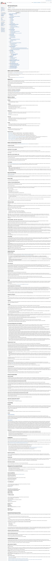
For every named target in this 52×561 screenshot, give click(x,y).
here (15, 98)
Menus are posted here (11, 174)
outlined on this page (16, 91)
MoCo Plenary (10, 132)
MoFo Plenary (10, 133)
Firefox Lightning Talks (12, 139)
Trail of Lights (10, 556)
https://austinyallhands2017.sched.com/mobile (15, 163)
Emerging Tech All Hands (12, 135)
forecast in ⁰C (17, 77)
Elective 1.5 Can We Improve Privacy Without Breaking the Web (17, 136)
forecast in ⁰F (21, 77)
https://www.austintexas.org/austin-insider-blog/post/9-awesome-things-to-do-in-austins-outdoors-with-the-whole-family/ (25, 559)
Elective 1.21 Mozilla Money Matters (13, 137)
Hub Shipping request (21, 474)
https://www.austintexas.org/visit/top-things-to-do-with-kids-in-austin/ (18, 558)
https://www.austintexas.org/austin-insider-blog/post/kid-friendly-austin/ (18, 560)
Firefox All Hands (11, 134)
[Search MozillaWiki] (46, 2)
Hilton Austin (26, 284)
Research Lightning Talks (12, 138)
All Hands (9, 7)
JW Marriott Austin (19, 284)
